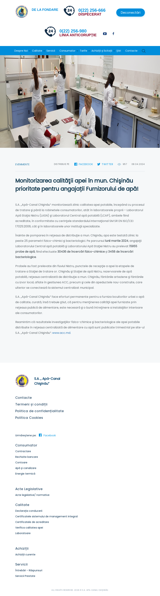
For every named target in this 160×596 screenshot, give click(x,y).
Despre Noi (21, 51)
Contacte (131, 51)
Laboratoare (23, 533)
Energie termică (25, 473)
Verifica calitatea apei (29, 527)
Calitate (37, 51)
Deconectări (130, 12)
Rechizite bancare (26, 457)
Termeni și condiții (31, 404)
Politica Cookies (29, 417)
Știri (118, 51)
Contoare (21, 462)
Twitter (107, 164)
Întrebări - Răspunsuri (28, 570)
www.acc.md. (61, 333)
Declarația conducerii (28, 511)
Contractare (23, 451)
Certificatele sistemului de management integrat (46, 516)
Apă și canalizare (25, 468)
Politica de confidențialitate (39, 411)
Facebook (86, 164)
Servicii (50, 51)
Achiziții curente (25, 554)
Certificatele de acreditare (32, 522)
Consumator (67, 51)
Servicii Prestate (25, 576)
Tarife (83, 51)
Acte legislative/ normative (32, 495)
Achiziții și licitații (101, 51)
